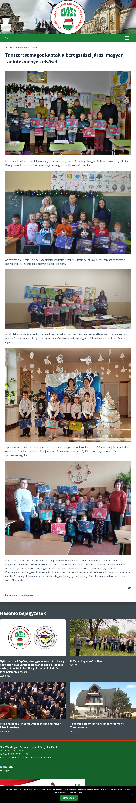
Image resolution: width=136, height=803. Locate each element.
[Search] (6, 38)
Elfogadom (69, 797)
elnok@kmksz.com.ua (17, 757)
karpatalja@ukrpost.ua (40, 757)
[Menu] (127, 38)
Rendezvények (30, 47)
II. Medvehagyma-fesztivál (86, 661)
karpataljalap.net (23, 595)
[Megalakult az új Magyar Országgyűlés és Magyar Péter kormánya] (33, 700)
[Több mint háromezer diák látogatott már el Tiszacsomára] (103, 700)
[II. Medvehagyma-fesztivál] (103, 637)
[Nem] (132, 794)
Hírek (20, 47)
